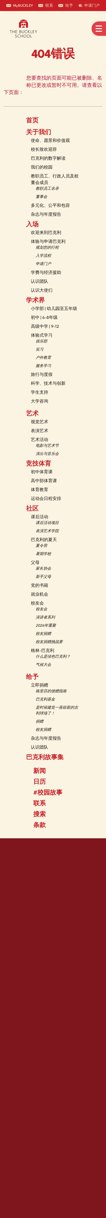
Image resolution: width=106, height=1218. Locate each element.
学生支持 (39, 393)
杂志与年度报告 (46, 215)
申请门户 (43, 264)
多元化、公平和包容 (50, 206)
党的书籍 (39, 586)
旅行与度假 (42, 375)
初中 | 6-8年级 (44, 318)
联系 (36, 804)
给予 (32, 677)
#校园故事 (44, 793)
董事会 (41, 197)
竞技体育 (38, 464)
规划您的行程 (47, 248)
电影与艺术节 (47, 446)
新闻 (36, 771)
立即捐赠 (39, 685)
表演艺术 (39, 431)
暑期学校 (43, 554)
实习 (39, 350)
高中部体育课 (44, 481)
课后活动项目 (47, 523)
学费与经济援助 (46, 273)
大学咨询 (39, 401)
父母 (35, 563)
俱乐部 (41, 341)
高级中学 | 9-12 (45, 327)
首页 (32, 121)
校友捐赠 (43, 634)
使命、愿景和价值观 (50, 141)
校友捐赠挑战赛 (49, 642)
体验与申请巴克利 (48, 242)
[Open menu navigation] (99, 28)
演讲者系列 (45, 617)
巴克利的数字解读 (48, 159)
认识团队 (39, 282)
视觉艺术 (39, 422)
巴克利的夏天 (44, 540)
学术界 (35, 301)
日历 (36, 782)
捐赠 (39, 722)
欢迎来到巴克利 (46, 233)
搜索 (36, 814)
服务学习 (43, 366)
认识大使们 (42, 291)
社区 (32, 509)
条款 (36, 825)
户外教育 (43, 358)
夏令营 (41, 546)
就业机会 (39, 595)
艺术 (32, 414)
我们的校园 (42, 167)
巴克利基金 (45, 699)
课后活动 (39, 517)
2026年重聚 (46, 626)
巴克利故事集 (45, 758)
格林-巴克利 (42, 651)
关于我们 (38, 133)
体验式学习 (42, 336)
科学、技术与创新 (48, 384)
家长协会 (43, 569)
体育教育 (39, 490)
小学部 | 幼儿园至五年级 (54, 309)
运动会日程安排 (46, 499)
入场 (32, 225)
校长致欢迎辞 (44, 150)
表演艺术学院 (47, 531)
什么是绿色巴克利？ (53, 657)
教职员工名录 (47, 189)
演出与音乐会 (47, 454)
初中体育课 (42, 472)
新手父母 (43, 577)
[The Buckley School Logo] (23, 28)
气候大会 (43, 665)
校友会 (37, 603)
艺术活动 (39, 440)
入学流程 (43, 256)
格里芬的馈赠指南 (51, 691)
